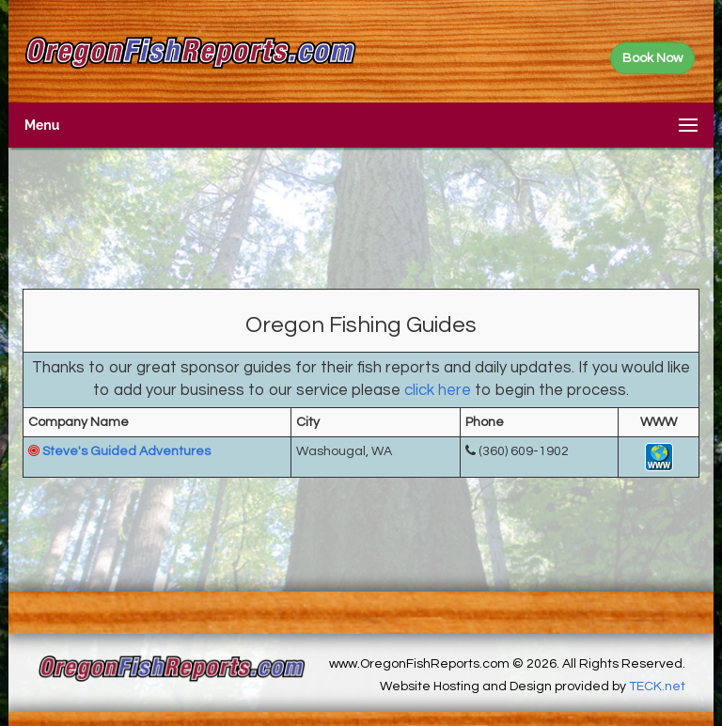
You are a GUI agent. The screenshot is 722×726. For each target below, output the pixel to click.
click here (437, 390)
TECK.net (657, 686)
